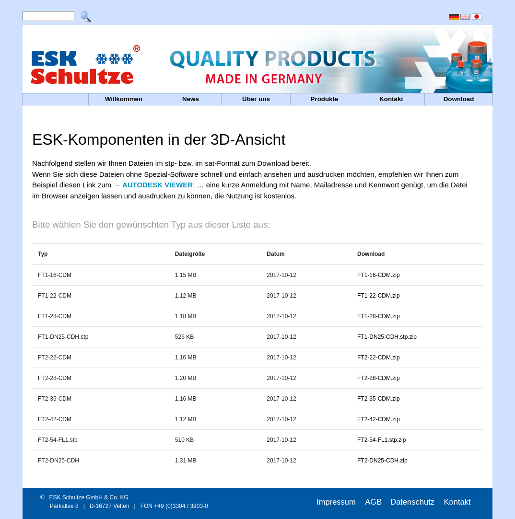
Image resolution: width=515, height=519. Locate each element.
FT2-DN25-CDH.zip (382, 460)
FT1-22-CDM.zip (378, 295)
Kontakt (457, 501)
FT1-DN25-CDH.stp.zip (387, 337)
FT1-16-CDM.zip (378, 275)
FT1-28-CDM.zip (378, 316)
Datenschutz (413, 501)
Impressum (337, 501)
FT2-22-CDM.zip (378, 357)
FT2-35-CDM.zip (378, 398)
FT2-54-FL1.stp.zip (381, 440)
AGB (373, 501)
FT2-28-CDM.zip (378, 378)
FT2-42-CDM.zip (378, 419)
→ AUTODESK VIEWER (153, 185)
